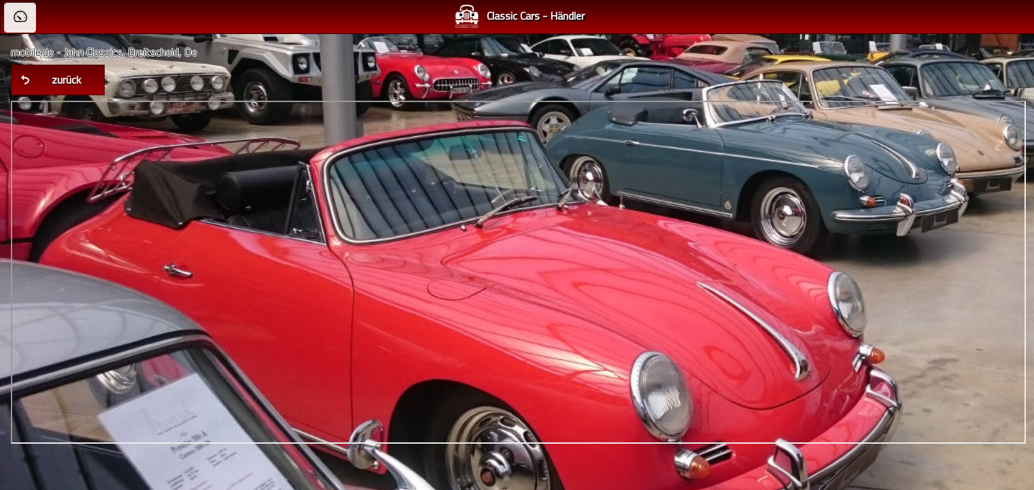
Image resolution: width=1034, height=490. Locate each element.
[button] (20, 18)
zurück (66, 79)
